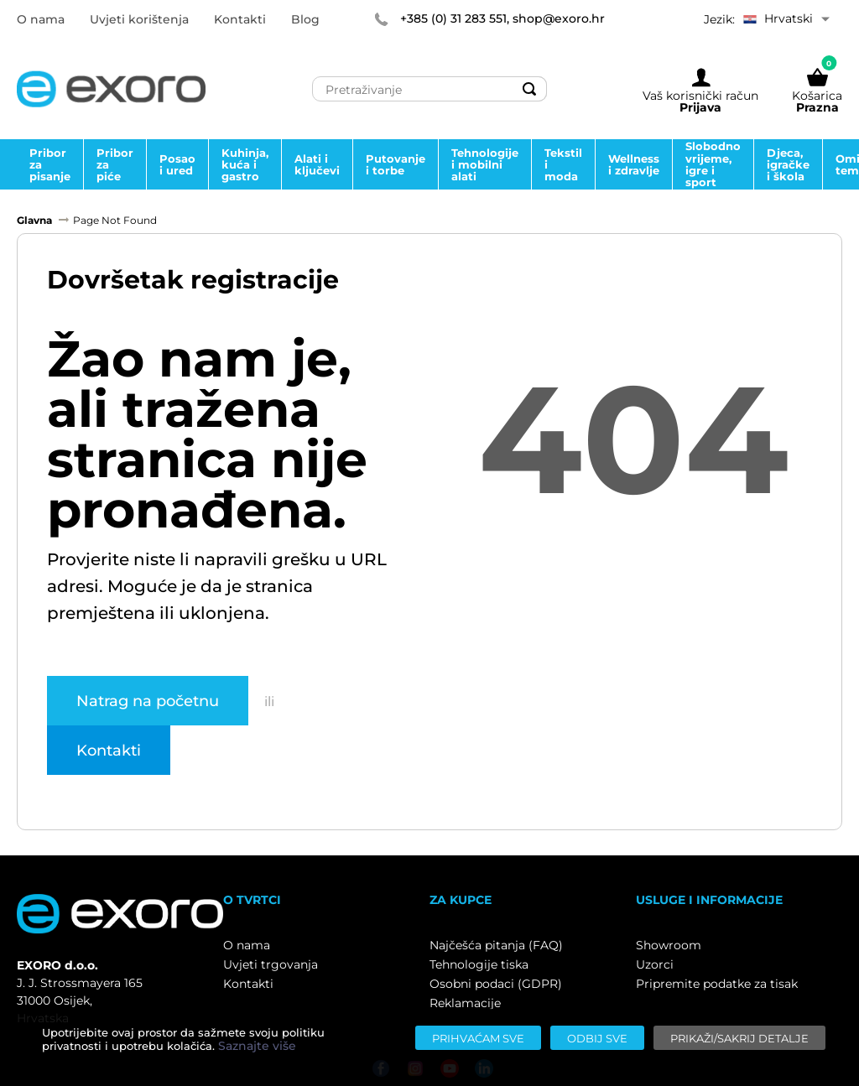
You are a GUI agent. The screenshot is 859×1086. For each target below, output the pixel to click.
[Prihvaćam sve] (478, 1038)
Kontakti (108, 750)
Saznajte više (257, 1045)
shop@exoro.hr (559, 18)
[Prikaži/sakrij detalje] (739, 1038)
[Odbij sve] (597, 1038)
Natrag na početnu (147, 700)
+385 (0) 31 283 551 (453, 18)
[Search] (529, 88)
